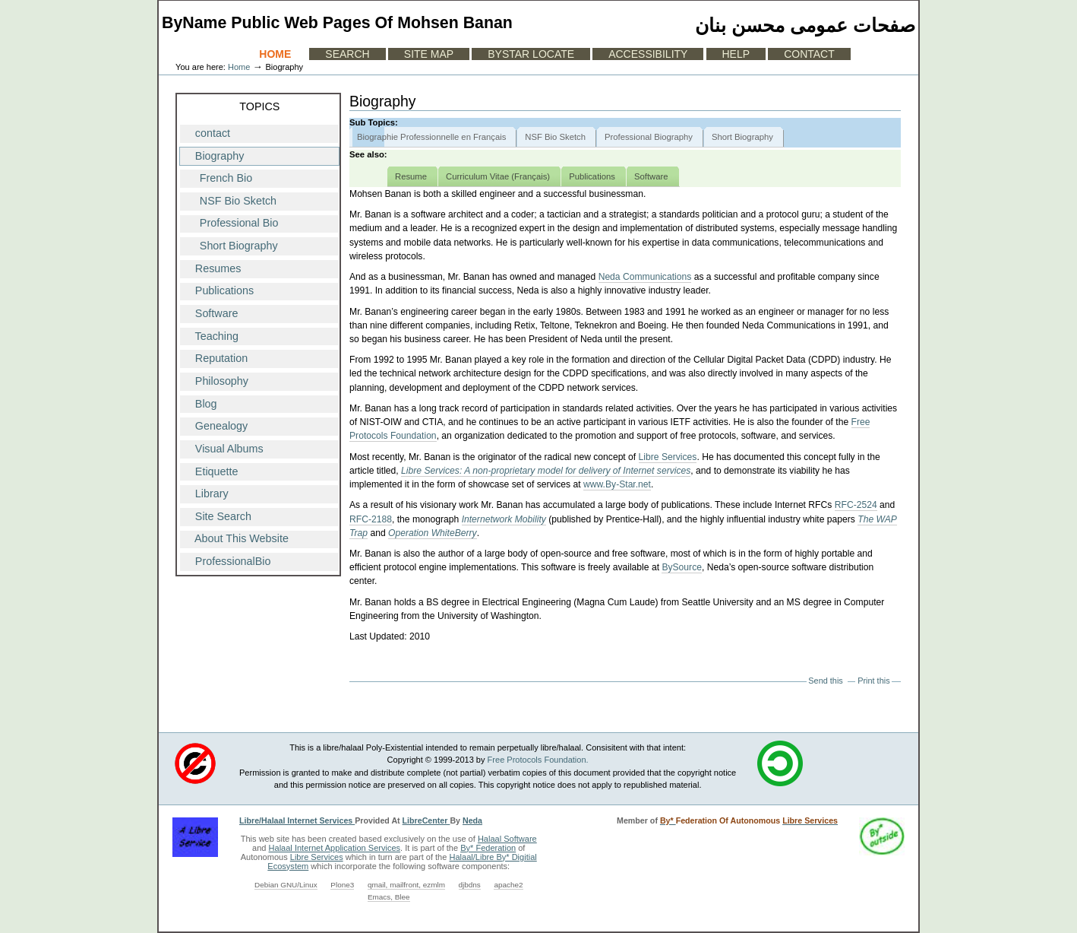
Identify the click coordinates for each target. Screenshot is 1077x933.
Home (275, 54)
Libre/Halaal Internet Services (297, 820)
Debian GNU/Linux (285, 885)
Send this (825, 680)
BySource (682, 567)
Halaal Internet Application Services (335, 847)
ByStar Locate (531, 54)
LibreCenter (426, 820)
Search (347, 54)
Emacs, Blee (389, 897)
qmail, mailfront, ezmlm (406, 885)
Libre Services (668, 457)
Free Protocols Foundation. (538, 759)
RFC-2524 (856, 505)
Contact (809, 54)
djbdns (470, 885)
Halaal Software (507, 838)
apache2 (508, 885)
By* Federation (488, 847)
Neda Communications (645, 276)
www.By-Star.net (617, 484)
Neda (472, 820)
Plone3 (342, 885)
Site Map (428, 54)
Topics (259, 106)
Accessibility (647, 54)
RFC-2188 (370, 519)
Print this (873, 680)
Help (736, 54)
